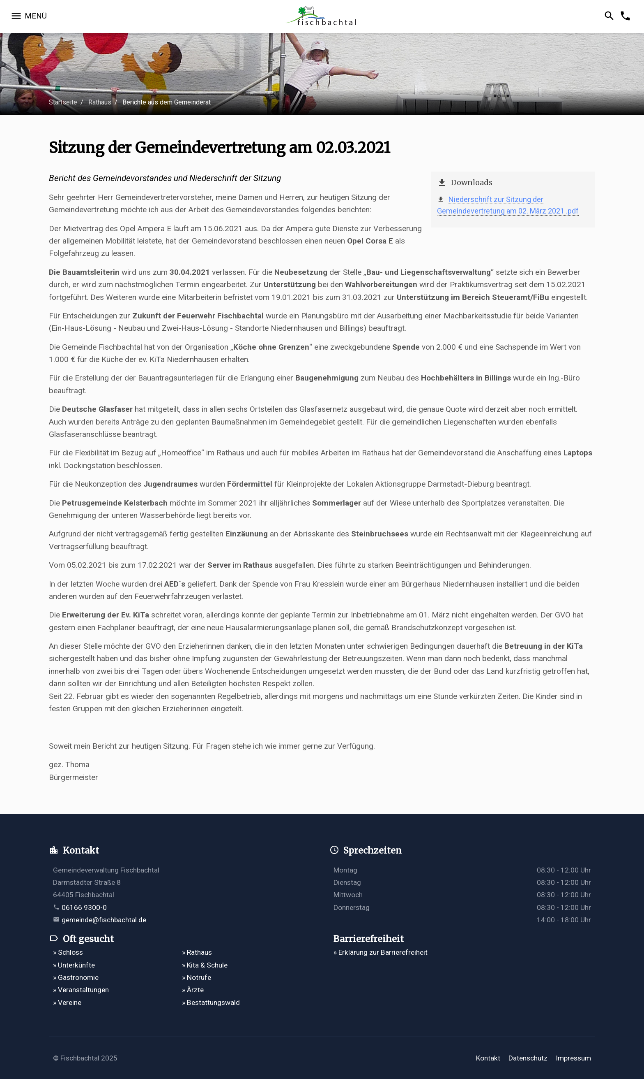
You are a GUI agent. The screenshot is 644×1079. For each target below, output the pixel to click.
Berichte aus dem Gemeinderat (166, 102)
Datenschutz (527, 1058)
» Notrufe (196, 977)
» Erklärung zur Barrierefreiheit (381, 952)
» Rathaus (197, 952)
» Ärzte (193, 990)
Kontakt (488, 1058)
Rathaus (99, 102)
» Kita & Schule (205, 965)
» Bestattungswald (211, 1002)
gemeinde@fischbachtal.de (104, 920)
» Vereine (67, 1002)
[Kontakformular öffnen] (626, 16)
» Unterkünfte (74, 965)
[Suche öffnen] (610, 16)
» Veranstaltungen (81, 990)
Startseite (63, 102)
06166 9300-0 (84, 907)
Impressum (573, 1058)
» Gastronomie (76, 977)
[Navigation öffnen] (28, 16)
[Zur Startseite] (322, 16)
